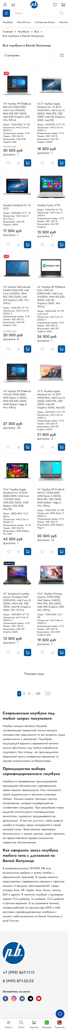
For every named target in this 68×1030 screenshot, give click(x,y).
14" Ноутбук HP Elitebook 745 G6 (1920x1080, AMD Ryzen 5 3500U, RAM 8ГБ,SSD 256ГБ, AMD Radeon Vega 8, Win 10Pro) (17, 399)
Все (36, 31)
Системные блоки (45, 22)
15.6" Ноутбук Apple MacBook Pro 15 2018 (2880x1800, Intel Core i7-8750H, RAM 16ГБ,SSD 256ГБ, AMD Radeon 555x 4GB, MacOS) (16, 499)
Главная (8, 31)
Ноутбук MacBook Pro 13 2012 (16, 206)
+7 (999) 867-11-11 (18, 972)
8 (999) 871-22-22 (18, 981)
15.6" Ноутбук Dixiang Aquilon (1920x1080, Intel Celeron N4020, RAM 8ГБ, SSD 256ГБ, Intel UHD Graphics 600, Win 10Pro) (51, 602)
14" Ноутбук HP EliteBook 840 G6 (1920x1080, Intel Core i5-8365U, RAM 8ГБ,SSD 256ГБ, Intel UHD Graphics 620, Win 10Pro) (17, 112)
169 (38, 694)
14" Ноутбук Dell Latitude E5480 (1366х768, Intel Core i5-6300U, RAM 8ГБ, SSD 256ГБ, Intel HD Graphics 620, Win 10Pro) (16, 295)
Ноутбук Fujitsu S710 (48, 205)
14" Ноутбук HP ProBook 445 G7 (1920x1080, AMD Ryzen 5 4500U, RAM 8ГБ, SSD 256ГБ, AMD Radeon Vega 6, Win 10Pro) (50, 498)
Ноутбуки (8, 22)
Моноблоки (23, 22)
